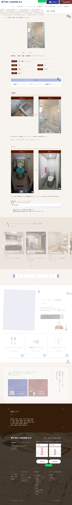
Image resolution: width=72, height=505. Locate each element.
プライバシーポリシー (15, 500)
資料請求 (13, 479)
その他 (37, 494)
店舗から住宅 (38, 481)
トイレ (30, 84)
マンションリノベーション (40, 476)
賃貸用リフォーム (39, 491)
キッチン (37, 482)
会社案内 (52, 477)
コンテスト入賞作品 (39, 489)
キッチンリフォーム (26, 478)
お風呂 (15, 84)
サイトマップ (21, 500)
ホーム (12, 471)
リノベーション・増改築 (27, 477)
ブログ (52, 480)
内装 (37, 488)
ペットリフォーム (39, 492)
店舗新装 (37, 479)
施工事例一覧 (38, 475)
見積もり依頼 (14, 476)
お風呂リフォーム (25, 480)
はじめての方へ (24, 471)
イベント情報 (14, 474)
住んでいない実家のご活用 (55, 471)
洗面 (37, 485)
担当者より (47, 84)
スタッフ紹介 (53, 478)
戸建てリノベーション (40, 478)
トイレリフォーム (25, 481)
